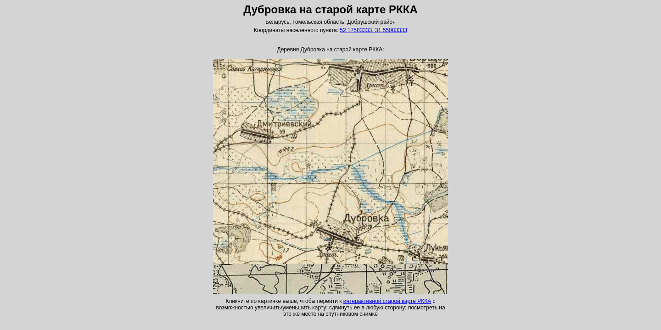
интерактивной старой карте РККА (387, 301)
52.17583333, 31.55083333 (373, 30)
